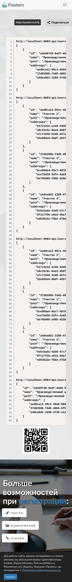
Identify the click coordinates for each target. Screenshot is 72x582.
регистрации (42, 501)
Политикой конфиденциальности (41, 570)
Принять (10, 576)
